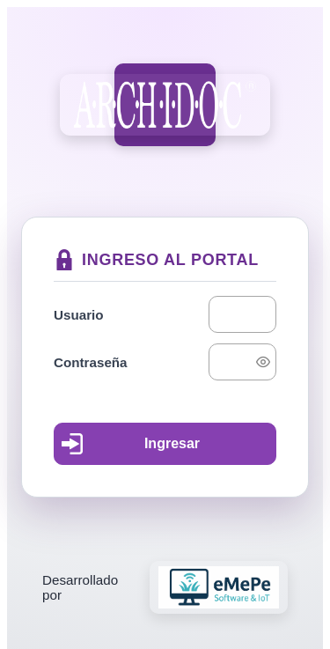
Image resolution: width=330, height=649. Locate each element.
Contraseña (91, 362)
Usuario (79, 314)
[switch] (263, 362)
